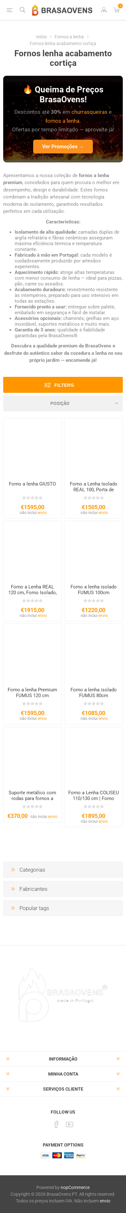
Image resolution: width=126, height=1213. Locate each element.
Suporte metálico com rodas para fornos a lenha (32, 798)
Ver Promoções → (63, 147)
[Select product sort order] (63, 403)
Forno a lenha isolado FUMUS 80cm (93, 692)
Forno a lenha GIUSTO (32, 484)
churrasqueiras (89, 112)
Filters (64, 385)
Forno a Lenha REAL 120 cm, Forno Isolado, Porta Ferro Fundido (32, 592)
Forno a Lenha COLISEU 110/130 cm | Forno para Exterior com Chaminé (93, 801)
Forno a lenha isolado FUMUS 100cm (93, 589)
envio (42, 512)
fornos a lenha (62, 121)
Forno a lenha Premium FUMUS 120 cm (32, 692)
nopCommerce (75, 1187)
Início (41, 36)
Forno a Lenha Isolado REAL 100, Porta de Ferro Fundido (93, 489)
